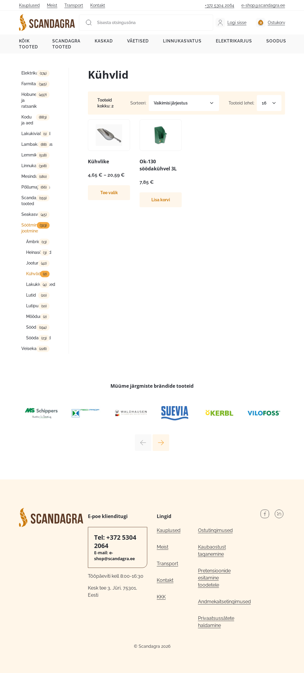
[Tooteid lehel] (269, 103)
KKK (161, 597)
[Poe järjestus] (184, 103)
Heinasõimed (38, 252)
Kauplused (29, 5)
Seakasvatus (33, 214)
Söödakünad (38, 337)
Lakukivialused (35, 133)
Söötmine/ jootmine (31, 228)
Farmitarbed (33, 83)
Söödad (33, 327)
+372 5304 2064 (219, 5)
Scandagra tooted (66, 44)
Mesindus (30, 176)
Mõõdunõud (37, 316)
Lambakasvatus (35, 144)
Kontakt (97, 5)
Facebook (265, 514)
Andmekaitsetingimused (218, 601)
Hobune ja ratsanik (29, 100)
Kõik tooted (28, 44)
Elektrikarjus (234, 41)
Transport (73, 5)
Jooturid (34, 263)
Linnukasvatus (182, 41)
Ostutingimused (215, 530)
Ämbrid (33, 241)
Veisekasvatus (35, 348)
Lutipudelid (37, 305)
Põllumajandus (35, 187)
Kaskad (104, 41)
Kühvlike (98, 161)
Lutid (31, 295)
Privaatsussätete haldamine (216, 621)
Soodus (276, 41)
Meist (52, 5)
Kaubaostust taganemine (212, 550)
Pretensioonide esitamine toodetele (214, 578)
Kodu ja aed (27, 120)
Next (161, 442)
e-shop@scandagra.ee (263, 5)
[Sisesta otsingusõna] (146, 23)
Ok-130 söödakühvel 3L (158, 165)
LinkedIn (279, 514)
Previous (143, 442)
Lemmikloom (34, 155)
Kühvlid (33, 273)
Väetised (138, 41)
